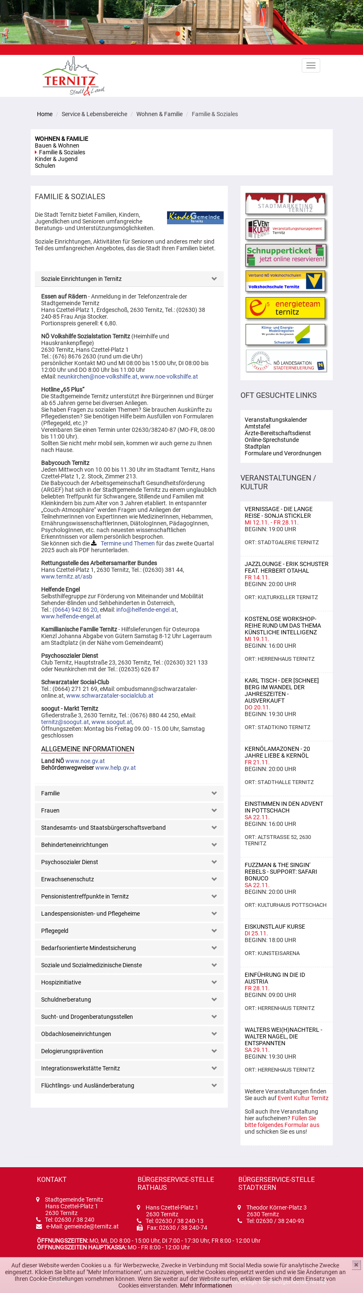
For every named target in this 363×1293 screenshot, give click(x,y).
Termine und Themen (128, 543)
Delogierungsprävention (72, 1051)
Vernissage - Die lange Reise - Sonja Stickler (279, 512)
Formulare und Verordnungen (283, 453)
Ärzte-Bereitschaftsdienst (278, 433)
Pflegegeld (54, 930)
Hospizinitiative (61, 982)
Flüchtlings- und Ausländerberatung (87, 1085)
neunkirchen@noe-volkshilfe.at (97, 376)
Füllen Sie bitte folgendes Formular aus (282, 1121)
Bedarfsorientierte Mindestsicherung (88, 948)
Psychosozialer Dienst (69, 862)
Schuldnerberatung (66, 999)
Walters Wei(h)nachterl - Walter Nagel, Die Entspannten (283, 1036)
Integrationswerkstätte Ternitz (80, 1068)
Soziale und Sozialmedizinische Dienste (91, 965)
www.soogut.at (111, 722)
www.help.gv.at (115, 767)
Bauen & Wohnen (57, 145)
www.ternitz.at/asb (66, 576)
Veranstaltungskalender (276, 419)
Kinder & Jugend (56, 159)
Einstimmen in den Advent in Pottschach (284, 807)
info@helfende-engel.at (146, 609)
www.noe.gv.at (85, 761)
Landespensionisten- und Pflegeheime (90, 913)
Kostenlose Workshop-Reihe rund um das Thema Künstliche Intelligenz (283, 625)
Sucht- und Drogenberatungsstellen (87, 1016)
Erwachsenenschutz (67, 879)
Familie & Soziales (62, 152)
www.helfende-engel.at (71, 616)
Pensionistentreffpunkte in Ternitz (85, 896)
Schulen (45, 165)
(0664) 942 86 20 (74, 609)
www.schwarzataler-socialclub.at (110, 695)
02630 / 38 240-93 (280, 1221)
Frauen (50, 810)
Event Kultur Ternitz (303, 1098)
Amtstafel (257, 426)
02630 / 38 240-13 (179, 1221)
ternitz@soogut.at (65, 722)
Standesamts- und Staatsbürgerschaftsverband (103, 827)
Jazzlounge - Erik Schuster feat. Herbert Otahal (287, 567)
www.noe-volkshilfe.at (169, 376)
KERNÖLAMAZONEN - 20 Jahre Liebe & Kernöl (277, 752)
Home (44, 114)
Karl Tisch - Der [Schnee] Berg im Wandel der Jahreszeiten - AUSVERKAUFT (282, 690)
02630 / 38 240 (74, 1219)
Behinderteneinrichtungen (74, 844)
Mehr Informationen (206, 1285)
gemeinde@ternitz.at (91, 1226)
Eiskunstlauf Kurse (275, 926)
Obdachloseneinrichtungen (76, 1034)
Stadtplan (257, 446)
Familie (50, 793)
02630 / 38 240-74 (183, 1227)
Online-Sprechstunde (272, 439)
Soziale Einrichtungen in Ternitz (81, 278)
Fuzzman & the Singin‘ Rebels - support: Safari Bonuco (281, 872)
